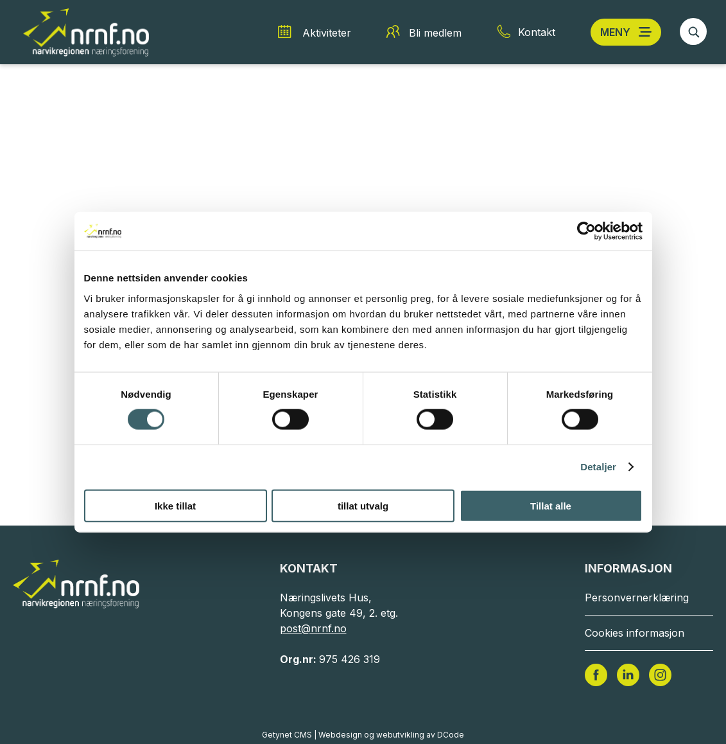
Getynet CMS (287, 735)
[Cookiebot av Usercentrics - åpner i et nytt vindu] (586, 231)
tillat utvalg (363, 505)
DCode (450, 735)
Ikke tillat (175, 505)
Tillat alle (550, 505)
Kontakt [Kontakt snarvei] (536, 32)
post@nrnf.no (313, 628)
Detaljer (598, 466)
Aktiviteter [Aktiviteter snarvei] (326, 32)
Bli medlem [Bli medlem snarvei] (435, 32)
